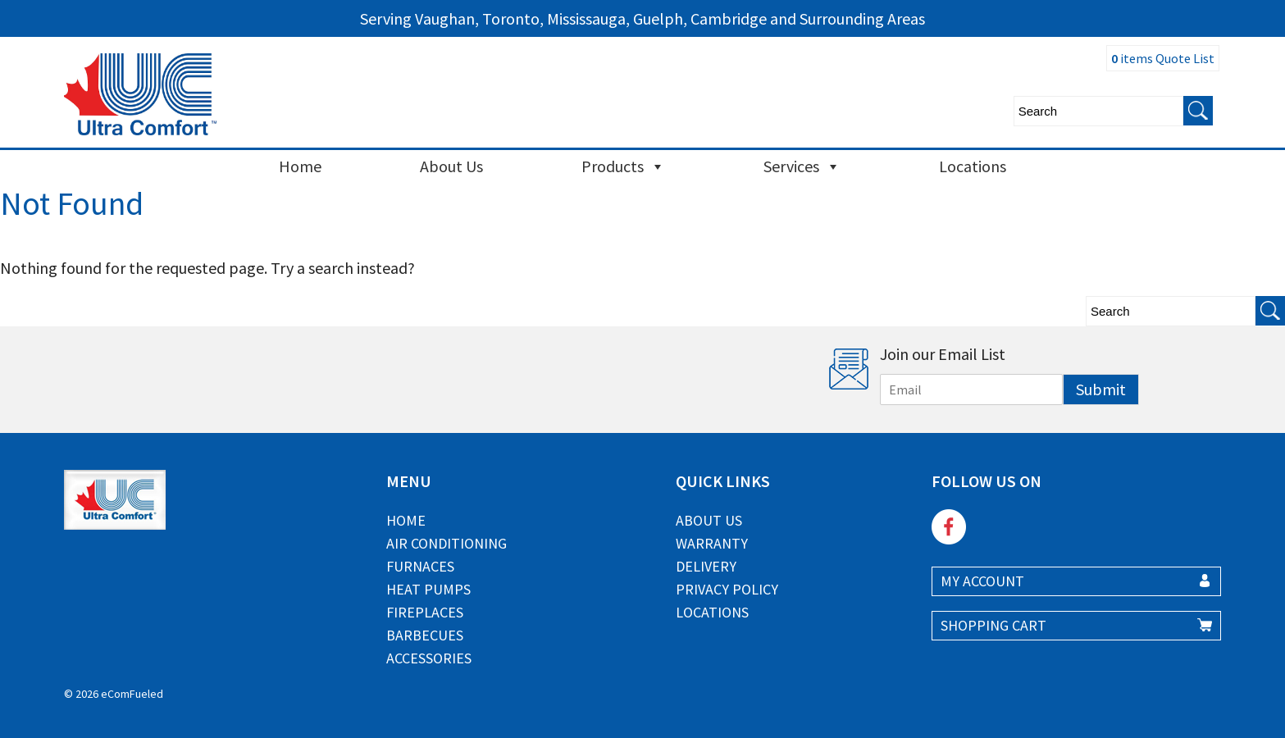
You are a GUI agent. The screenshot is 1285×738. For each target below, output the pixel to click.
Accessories (429, 658)
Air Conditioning (446, 543)
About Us (451, 166)
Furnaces (420, 566)
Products (623, 166)
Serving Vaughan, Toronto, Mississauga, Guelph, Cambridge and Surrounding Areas (642, 18)
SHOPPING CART (993, 625)
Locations (972, 166)
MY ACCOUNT (982, 581)
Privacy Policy (727, 589)
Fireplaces (424, 612)
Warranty (712, 543)
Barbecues (424, 635)
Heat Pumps (428, 589)
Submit (1101, 389)
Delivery (706, 566)
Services (802, 166)
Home (300, 166)
